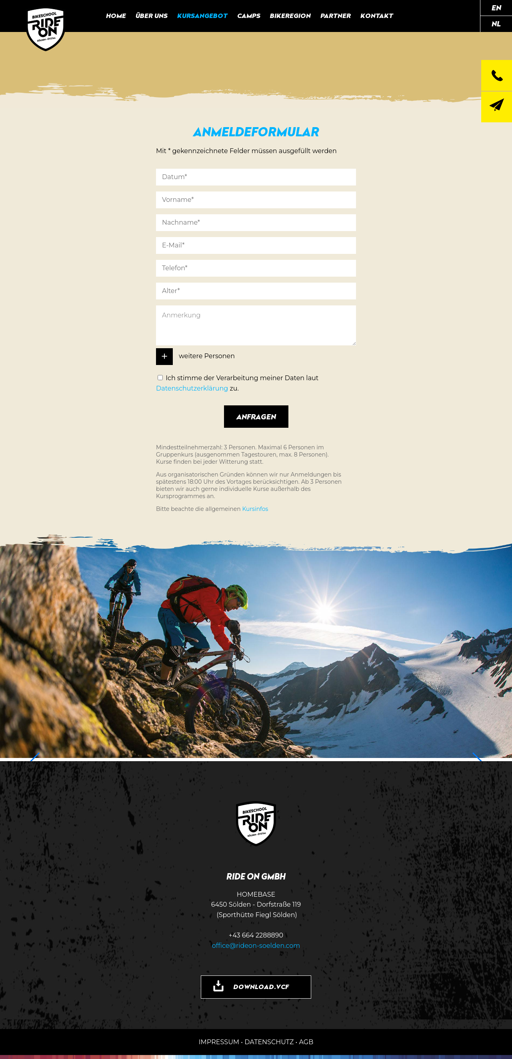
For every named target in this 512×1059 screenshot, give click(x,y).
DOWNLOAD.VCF (261, 987)
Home (116, 16)
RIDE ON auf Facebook (409, 16)
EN (496, 7)
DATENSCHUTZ (269, 1042)
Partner (335, 16)
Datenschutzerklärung (192, 388)
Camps (248, 16)
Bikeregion (290, 16)
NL (496, 23)
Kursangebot (202, 16)
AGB (306, 1042)
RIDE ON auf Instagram (427, 16)
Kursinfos (255, 509)
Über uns (152, 16)
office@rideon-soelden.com (256, 945)
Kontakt (376, 16)
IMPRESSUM (219, 1042)
